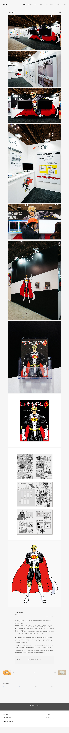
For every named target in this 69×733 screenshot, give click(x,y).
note (65, 4)
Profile (46, 4)
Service (30, 4)
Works (24, 4)
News (41, 4)
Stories (35, 4)
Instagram (48, 721)
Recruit (52, 4)
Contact (58, 4)
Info (60, 12)
